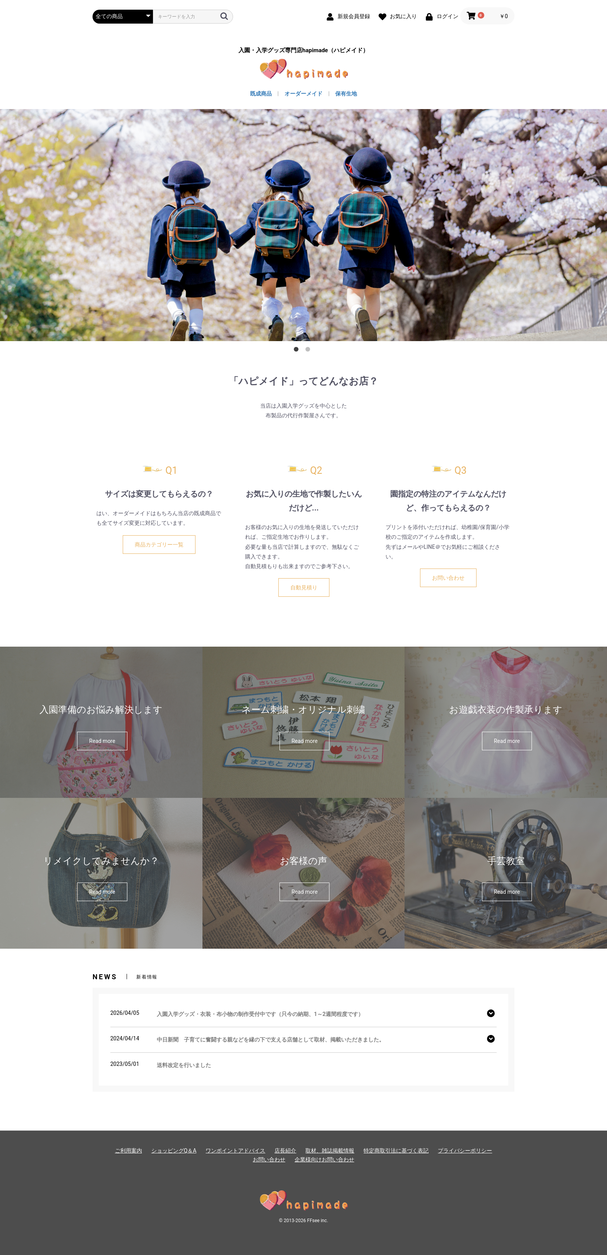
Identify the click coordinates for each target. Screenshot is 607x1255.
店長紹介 (285, 1150)
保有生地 (346, 93)
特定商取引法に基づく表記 (396, 1150)
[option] (303, 225)
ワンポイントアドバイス (235, 1150)
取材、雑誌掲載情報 (329, 1150)
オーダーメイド (303, 93)
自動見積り (303, 587)
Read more (102, 741)
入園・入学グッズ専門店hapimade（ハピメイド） (303, 50)
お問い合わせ (448, 578)
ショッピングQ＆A (174, 1150)
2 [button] (309, 351)
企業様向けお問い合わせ (324, 1159)
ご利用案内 (128, 1150)
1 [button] (298, 351)
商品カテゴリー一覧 (159, 544)
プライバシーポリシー (465, 1150)
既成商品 (261, 93)
